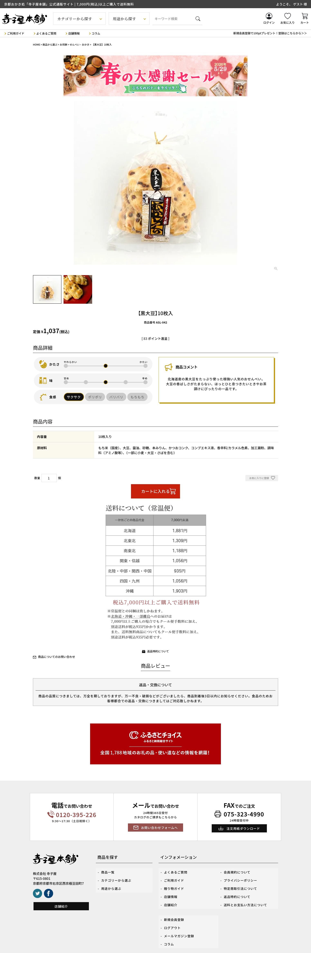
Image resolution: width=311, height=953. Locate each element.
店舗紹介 (61, 906)
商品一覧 (108, 871)
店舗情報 (74, 33)
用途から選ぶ (111, 885)
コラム (96, 33)
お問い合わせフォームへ (159, 827)
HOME (36, 44)
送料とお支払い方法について (246, 899)
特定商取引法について (241, 885)
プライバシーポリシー (241, 878)
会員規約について (238, 871)
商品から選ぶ (50, 44)
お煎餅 (63, 44)
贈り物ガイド (174, 885)
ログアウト (172, 919)
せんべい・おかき (79, 44)
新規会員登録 (174, 912)
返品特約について (158, 651)
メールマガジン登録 (179, 926)
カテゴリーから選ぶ (116, 878)
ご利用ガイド (15, 33)
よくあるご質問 (46, 33)
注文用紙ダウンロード (243, 828)
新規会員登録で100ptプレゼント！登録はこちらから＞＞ (270, 33)
